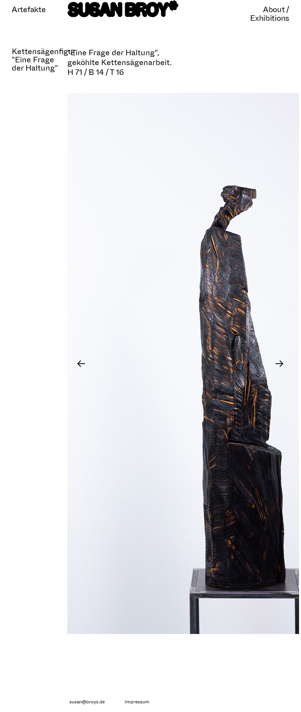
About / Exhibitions (269, 14)
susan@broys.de (87, 701)
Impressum (137, 701)
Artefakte (28, 9)
